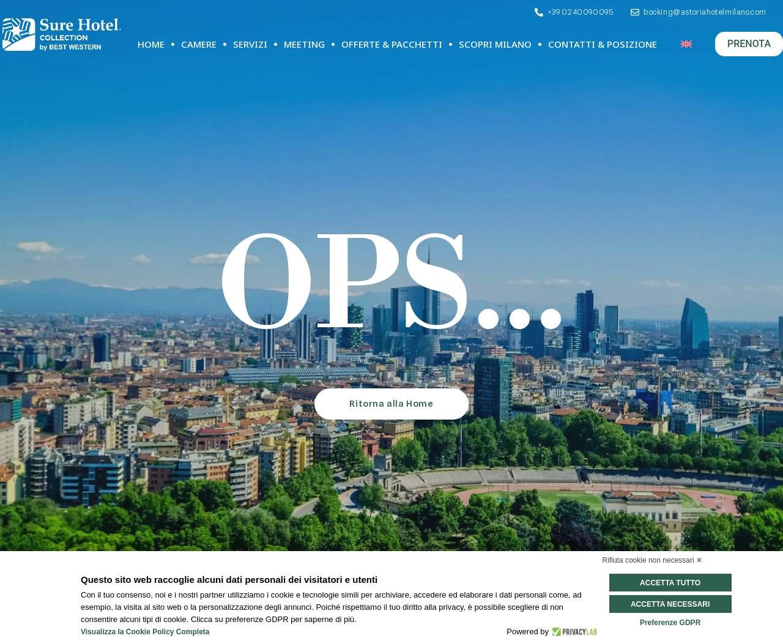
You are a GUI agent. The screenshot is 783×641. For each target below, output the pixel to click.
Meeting (304, 44)
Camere (199, 44)
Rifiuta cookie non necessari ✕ (652, 560)
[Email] (698, 12)
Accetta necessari (670, 604)
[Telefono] (573, 12)
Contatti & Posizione (602, 44)
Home (151, 44)
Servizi (250, 44)
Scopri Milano (495, 44)
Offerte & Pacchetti (391, 44)
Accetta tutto (670, 583)
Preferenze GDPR (670, 622)
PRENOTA (749, 44)
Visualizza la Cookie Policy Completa (145, 632)
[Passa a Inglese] (686, 44)
